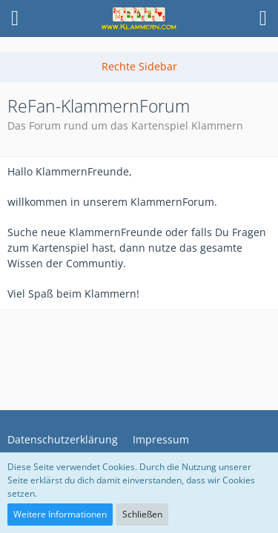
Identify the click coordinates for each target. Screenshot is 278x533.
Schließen (142, 514)
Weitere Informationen (60, 514)
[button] (14, 18)
